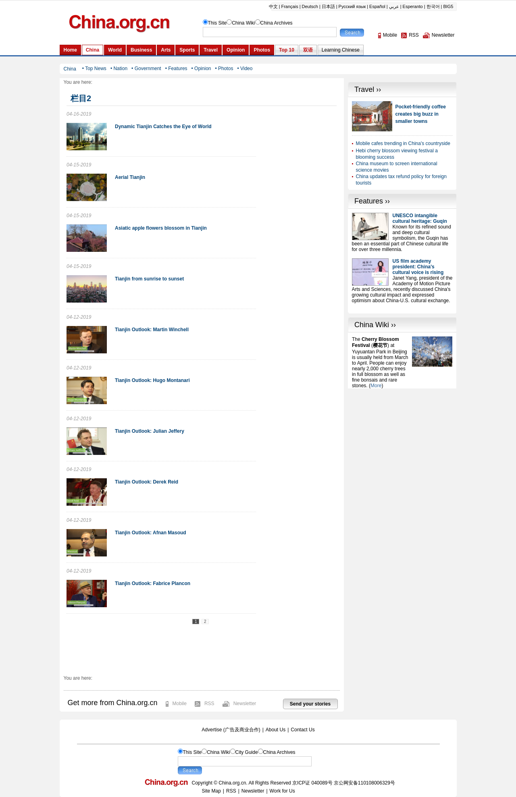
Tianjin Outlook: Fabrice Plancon (152, 583)
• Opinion (201, 68)
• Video (244, 68)
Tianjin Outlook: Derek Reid (146, 482)
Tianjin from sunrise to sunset (149, 279)
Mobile (180, 703)
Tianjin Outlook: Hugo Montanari (152, 380)
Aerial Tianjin (130, 177)
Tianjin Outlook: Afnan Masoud (150, 532)
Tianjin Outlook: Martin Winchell (152, 329)
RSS (209, 703)
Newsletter (244, 703)
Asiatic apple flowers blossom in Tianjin (161, 228)
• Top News (94, 68)
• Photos (224, 68)
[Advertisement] (402, 438)
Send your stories (310, 704)
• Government (146, 68)
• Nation (118, 68)
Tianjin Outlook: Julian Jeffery (149, 431)
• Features (176, 68)
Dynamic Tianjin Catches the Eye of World (163, 126)
